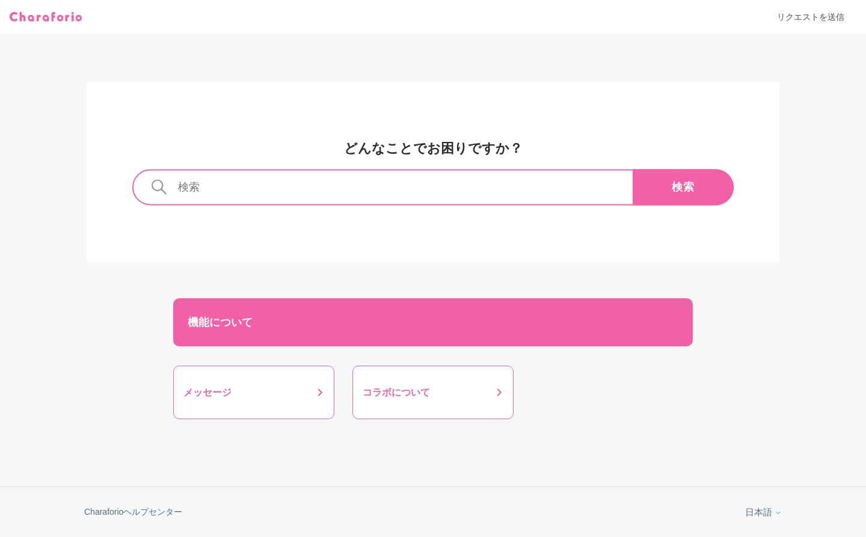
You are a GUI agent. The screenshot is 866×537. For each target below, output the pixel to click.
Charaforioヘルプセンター (133, 512)
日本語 (763, 512)
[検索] (433, 188)
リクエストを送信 (810, 17)
